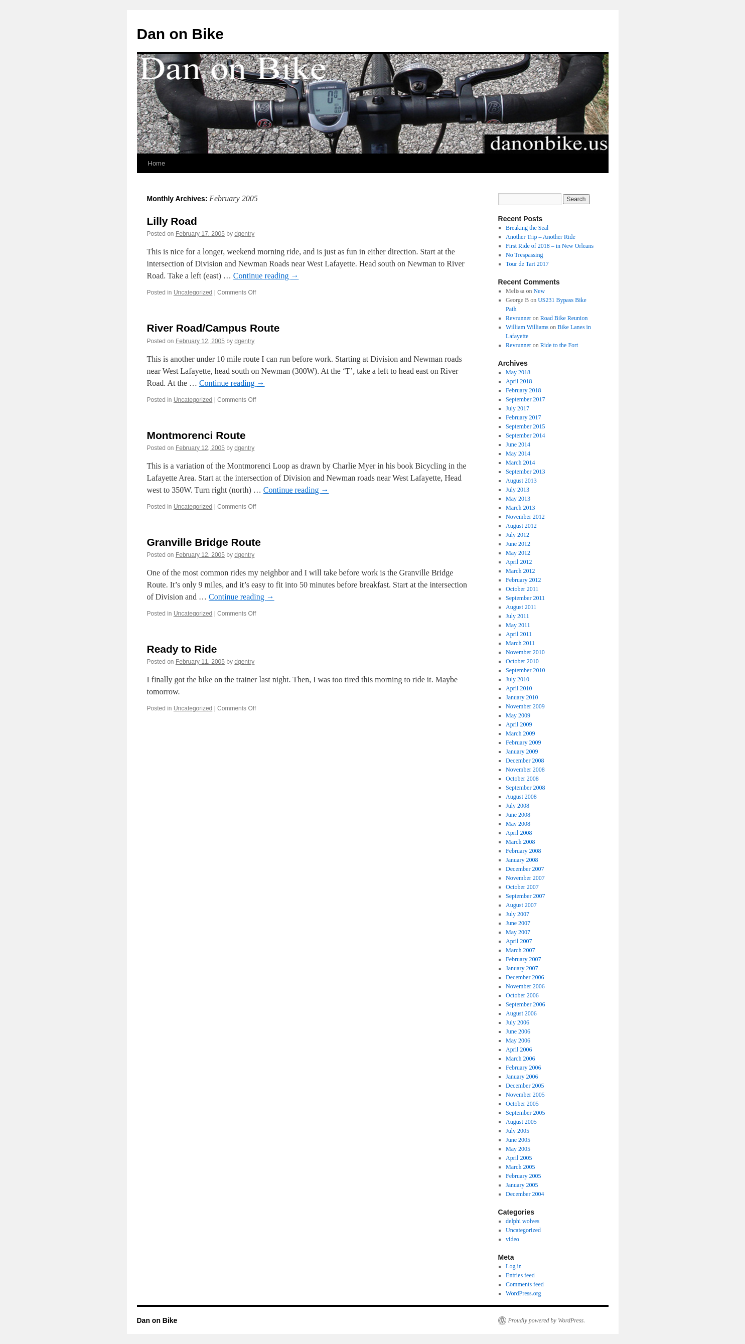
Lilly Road (172, 221)
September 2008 (525, 787)
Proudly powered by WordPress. (546, 1320)
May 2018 (518, 372)
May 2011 (518, 625)
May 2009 (518, 715)
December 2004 (525, 1194)
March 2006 (520, 1058)
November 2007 (525, 877)
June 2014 (518, 444)
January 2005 (522, 1184)
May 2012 (518, 552)
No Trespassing (524, 254)
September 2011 (525, 598)
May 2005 (518, 1148)
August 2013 (521, 480)
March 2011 (520, 643)
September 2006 (525, 1004)
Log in (514, 1266)
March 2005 (520, 1166)
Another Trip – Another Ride (540, 236)
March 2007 (520, 950)
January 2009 (522, 751)
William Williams (527, 327)
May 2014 (518, 453)
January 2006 (522, 1076)
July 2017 (517, 408)
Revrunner (518, 318)
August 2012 (521, 525)
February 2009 (523, 742)
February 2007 (523, 959)
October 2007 (522, 886)
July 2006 (517, 1022)
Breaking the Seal (527, 227)
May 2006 (518, 1040)
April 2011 (519, 634)
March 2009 (520, 733)
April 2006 (519, 1049)
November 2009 (525, 706)
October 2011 (522, 588)
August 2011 (521, 607)
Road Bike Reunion (564, 318)
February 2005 (523, 1175)
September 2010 (525, 670)
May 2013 (518, 498)
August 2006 (521, 1013)
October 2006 (522, 995)
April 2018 (519, 381)
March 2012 (520, 570)
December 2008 (525, 760)
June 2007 (518, 923)
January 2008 (522, 859)
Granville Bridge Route (204, 542)
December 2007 (525, 868)
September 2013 (525, 471)
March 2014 (520, 462)
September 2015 (525, 426)
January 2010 (522, 697)
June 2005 (518, 1139)
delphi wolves (522, 1221)
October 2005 (522, 1103)
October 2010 (522, 661)
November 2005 (525, 1094)
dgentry (244, 233)
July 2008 (517, 805)
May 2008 (518, 823)
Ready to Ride (182, 649)
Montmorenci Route (196, 435)
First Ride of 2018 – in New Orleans (549, 245)
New (539, 290)
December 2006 (525, 977)
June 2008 (518, 814)
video (512, 1239)
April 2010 (519, 688)
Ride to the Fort (559, 345)
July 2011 (517, 616)
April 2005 (519, 1157)
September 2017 (525, 399)
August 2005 (521, 1121)
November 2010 (525, 652)
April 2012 (519, 561)
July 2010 (517, 679)
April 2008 (519, 832)
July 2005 (517, 1130)
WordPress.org (523, 1293)
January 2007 (522, 968)
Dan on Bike (180, 34)
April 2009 (519, 724)
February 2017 (523, 417)
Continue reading (266, 275)
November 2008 (525, 769)
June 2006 (518, 1031)
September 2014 (525, 435)
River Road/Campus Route (213, 328)
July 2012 (517, 534)
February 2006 (523, 1067)
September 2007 (525, 896)
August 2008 (521, 796)
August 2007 (521, 905)
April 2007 (519, 941)
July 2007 (517, 914)
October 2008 (522, 778)
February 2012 (523, 579)
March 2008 (520, 841)
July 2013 (517, 489)
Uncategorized (193, 292)
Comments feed (525, 1284)
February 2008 (523, 850)
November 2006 (525, 986)
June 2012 (518, 543)
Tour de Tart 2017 (527, 263)
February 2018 (523, 390)
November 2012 (525, 516)
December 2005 (525, 1085)
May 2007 (518, 932)
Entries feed (520, 1275)
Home (157, 163)
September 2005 (525, 1112)
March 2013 (520, 507)
